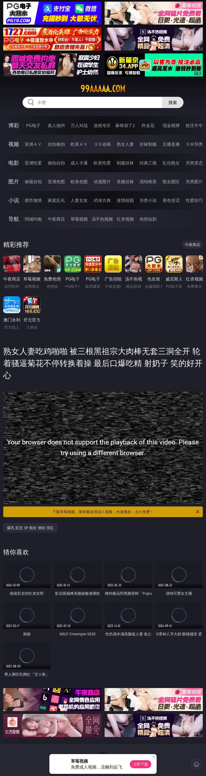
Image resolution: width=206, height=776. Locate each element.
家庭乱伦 (56, 200)
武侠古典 (102, 200)
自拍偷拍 (56, 144)
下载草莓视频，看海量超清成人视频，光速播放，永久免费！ (126, 512)
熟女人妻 (125, 144)
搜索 (172, 102)
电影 (13, 162)
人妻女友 (79, 200)
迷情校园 (125, 200)
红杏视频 (125, 219)
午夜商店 (56, 219)
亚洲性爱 (33, 163)
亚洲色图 (56, 182)
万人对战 (79, 125)
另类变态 (194, 163)
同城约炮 (33, 219)
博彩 (13, 125)
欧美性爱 (102, 163)
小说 (13, 200)
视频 (13, 144)
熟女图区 (171, 182)
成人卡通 (79, 163)
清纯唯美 (148, 182)
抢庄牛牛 (194, 125)
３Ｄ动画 (102, 144)
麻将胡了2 (125, 125)
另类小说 (148, 200)
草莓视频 (79, 219)
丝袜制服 (148, 144)
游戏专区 (102, 125)
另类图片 (194, 182)
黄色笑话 (171, 200)
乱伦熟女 (171, 163)
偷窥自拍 (33, 182)
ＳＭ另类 (194, 144)
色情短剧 (148, 219)
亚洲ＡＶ (33, 144)
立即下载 (140, 764)
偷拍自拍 (56, 163)
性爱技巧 (194, 200)
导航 (13, 218)
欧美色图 (79, 182)
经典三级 (148, 163)
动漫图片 (102, 182)
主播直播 (171, 144)
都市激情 (33, 200)
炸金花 (148, 125)
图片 (13, 181)
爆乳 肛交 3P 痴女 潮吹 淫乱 (30, 527)
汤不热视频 (102, 219)
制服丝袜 (125, 163)
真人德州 (56, 125)
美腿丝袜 (125, 182)
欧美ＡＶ (79, 144)
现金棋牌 (171, 125)
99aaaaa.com (102, 88)
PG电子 (33, 125)
